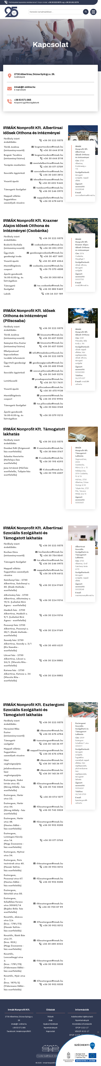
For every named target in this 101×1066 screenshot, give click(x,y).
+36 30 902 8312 (53, 867)
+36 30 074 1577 (53, 797)
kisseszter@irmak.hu (52, 334)
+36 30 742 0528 (53, 787)
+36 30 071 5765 (53, 840)
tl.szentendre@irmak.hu (50, 448)
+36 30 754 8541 (53, 555)
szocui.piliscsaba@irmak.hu (48, 371)
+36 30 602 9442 (52, 183)
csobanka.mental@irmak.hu (48, 265)
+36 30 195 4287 (53, 473)
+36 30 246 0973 (53, 191)
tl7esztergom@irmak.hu (50, 922)
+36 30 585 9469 (53, 289)
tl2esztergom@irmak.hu (50, 821)
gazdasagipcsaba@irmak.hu (48, 362)
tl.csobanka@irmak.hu (51, 458)
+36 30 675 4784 (53, 734)
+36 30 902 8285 (53, 825)
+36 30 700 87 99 (52, 907)
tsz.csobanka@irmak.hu (50, 285)
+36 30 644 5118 (53, 150)
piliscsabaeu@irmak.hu (50, 387)
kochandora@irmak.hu (51, 552)
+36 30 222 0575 (53, 140)
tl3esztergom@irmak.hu (50, 783)
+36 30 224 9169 (53, 585)
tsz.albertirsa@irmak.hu (50, 560)
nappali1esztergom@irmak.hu (46, 750)
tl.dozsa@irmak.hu (53, 469)
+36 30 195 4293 (53, 461)
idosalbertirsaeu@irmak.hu (48, 179)
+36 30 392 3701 (53, 248)
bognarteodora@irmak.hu (49, 147)
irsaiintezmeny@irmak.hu (84, 595)
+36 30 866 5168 (53, 407)
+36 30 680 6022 (52, 944)
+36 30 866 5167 (53, 451)
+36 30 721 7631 (53, 382)
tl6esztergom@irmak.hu (50, 903)
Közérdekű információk (82, 1024)
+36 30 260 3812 (53, 174)
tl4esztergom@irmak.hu (50, 863)
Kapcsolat (50, 1031)
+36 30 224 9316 (53, 600)
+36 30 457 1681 (53, 256)
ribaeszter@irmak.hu (51, 730)
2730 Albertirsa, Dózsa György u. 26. (34, 74)
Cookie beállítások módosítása (50, 1056)
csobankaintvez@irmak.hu (48, 244)
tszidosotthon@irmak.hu (49, 187)
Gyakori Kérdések (50, 1024)
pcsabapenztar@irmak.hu (49, 379)
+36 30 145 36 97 (53, 744)
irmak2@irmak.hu (82, 285)
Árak (50, 1020)
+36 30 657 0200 (53, 338)
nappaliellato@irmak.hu (50, 197)
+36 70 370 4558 (53, 269)
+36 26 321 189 (54, 293)
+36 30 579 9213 (53, 415)
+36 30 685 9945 (53, 366)
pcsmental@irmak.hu (51, 395)
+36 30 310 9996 (53, 399)
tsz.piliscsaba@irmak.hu (50, 403)
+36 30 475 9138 (53, 390)
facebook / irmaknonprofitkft (19, 1031)
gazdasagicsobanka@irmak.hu (46, 253)
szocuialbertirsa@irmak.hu (48, 171)
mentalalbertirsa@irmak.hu (48, 163)
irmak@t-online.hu (24, 87)
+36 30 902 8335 (53, 964)
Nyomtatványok (50, 1028)
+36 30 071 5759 (53, 166)
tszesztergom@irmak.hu (50, 740)
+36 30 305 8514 (53, 277)
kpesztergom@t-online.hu (81, 801)
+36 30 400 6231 (53, 645)
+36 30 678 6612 (53, 201)
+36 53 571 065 (22, 100)
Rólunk (51, 1017)
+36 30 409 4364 (52, 261)
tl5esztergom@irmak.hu (50, 940)
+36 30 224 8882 (53, 660)
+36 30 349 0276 (53, 374)
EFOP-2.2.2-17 (82, 1028)
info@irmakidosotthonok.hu (47, 353)
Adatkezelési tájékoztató (82, 1017)
